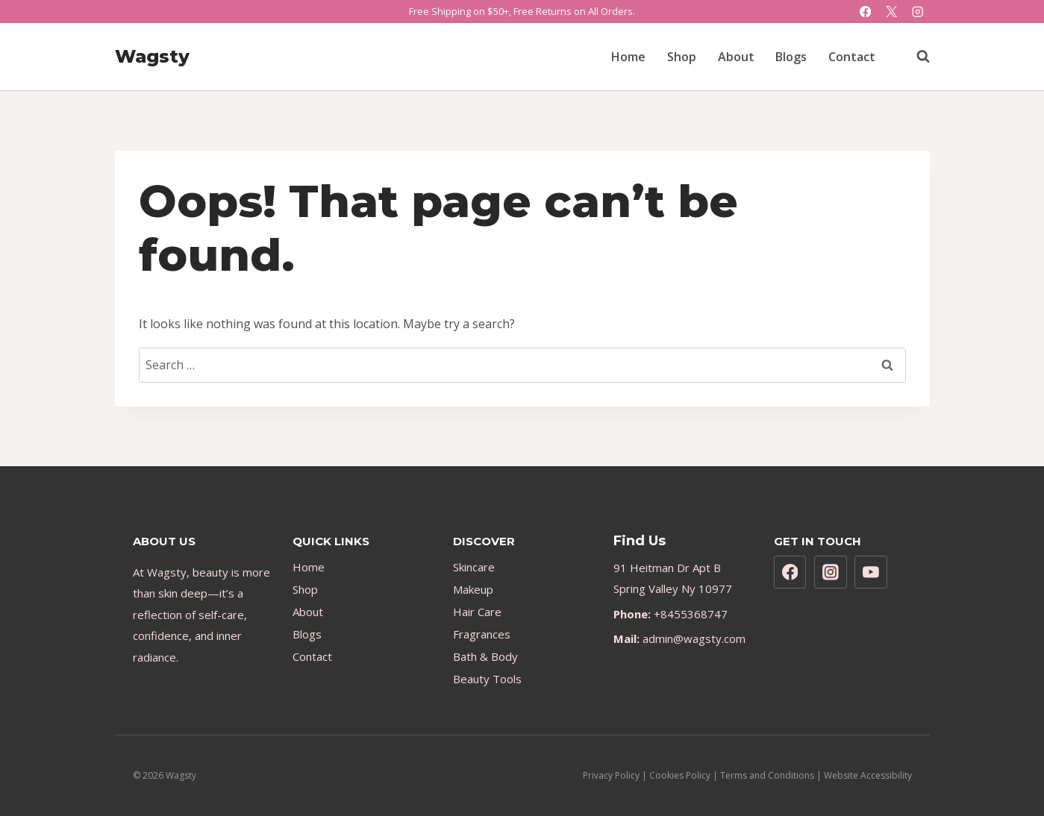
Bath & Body (485, 656)
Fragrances (481, 634)
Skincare (474, 566)
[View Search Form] (915, 56)
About (736, 56)
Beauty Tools (487, 678)
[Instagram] (918, 11)
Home (628, 56)
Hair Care (477, 611)
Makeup (473, 589)
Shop (681, 56)
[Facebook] (865, 11)
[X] (891, 11)
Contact (851, 56)
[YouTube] (870, 572)
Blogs (791, 56)
